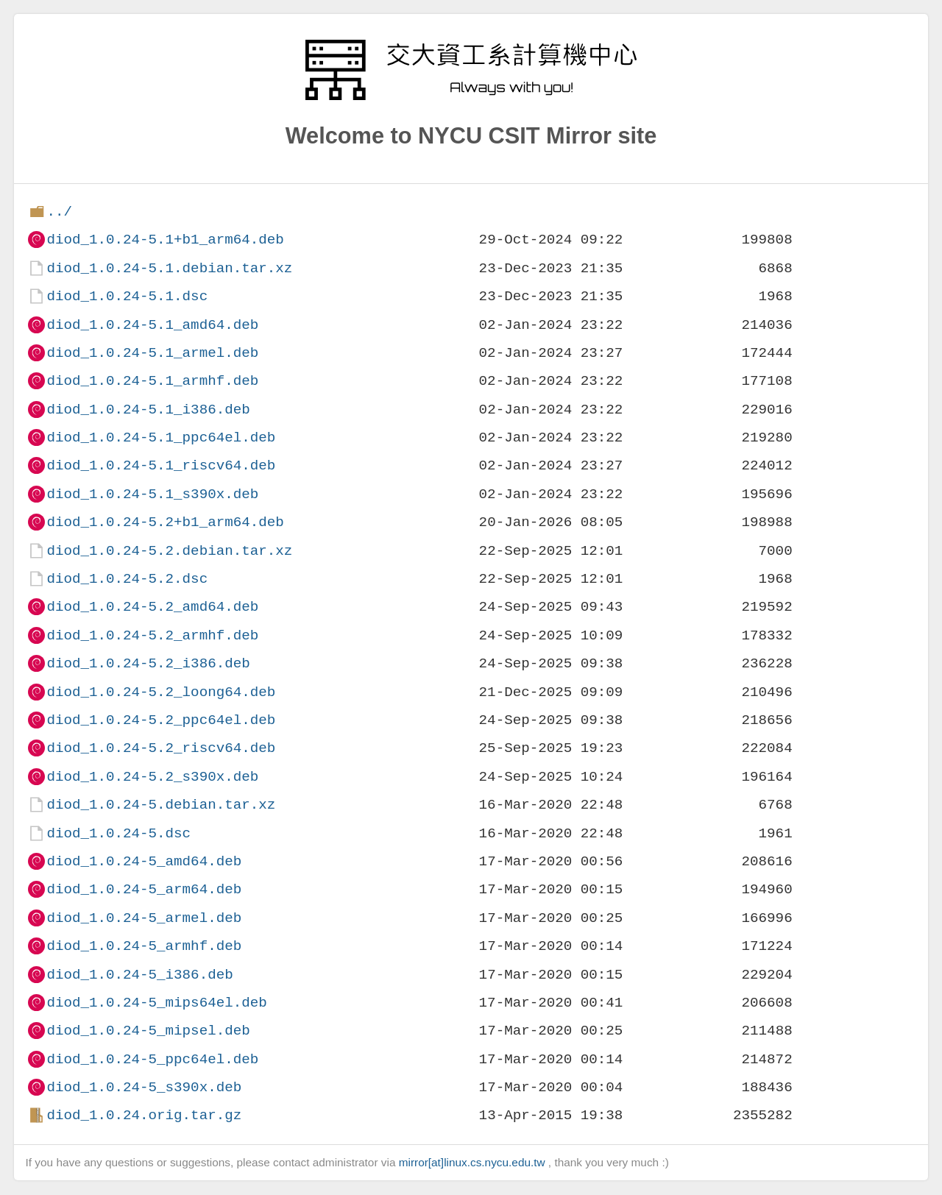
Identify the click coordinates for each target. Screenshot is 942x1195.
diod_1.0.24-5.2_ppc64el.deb (160, 720)
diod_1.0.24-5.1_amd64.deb (152, 325)
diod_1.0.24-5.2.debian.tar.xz (169, 551)
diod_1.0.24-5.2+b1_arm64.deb (164, 522)
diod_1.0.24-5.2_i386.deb (147, 663)
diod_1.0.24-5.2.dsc (127, 579)
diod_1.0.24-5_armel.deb (143, 918)
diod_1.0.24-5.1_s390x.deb (152, 494)
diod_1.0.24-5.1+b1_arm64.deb (164, 239)
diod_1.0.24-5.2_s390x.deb (152, 777)
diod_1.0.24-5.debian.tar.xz (160, 805)
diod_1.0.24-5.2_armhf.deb (152, 635)
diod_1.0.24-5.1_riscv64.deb (160, 465)
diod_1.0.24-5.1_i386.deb (147, 409)
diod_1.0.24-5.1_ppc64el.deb (160, 437)
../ (59, 211)
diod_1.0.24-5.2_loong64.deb (160, 692)
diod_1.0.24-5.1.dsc (127, 296)
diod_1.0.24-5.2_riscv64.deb (160, 748)
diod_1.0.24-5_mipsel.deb (147, 1030)
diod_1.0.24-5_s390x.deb (143, 1087)
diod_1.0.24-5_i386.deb (139, 975)
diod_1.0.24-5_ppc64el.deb (152, 1059)
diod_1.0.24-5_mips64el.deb (156, 1003)
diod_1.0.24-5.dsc (118, 833)
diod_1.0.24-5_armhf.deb (143, 946)
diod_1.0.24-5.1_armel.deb (152, 353)
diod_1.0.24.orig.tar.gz (143, 1115)
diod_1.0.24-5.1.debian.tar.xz (169, 268)
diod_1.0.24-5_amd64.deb (143, 861)
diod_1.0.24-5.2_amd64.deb (152, 607)
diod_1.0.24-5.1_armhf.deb (152, 381)
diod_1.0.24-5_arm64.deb (143, 889)
